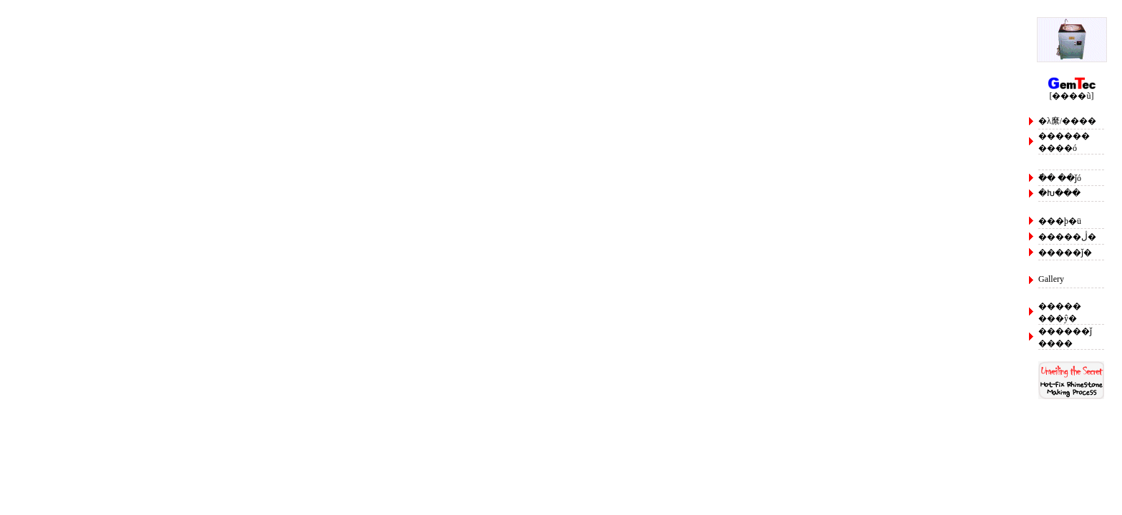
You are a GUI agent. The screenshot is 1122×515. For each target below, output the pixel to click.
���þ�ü (1059, 221)
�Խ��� (1059, 193)
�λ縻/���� (1067, 121)
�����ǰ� (1065, 252)
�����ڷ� (1067, 237)
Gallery (1051, 279)
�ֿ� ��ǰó (1059, 178)
